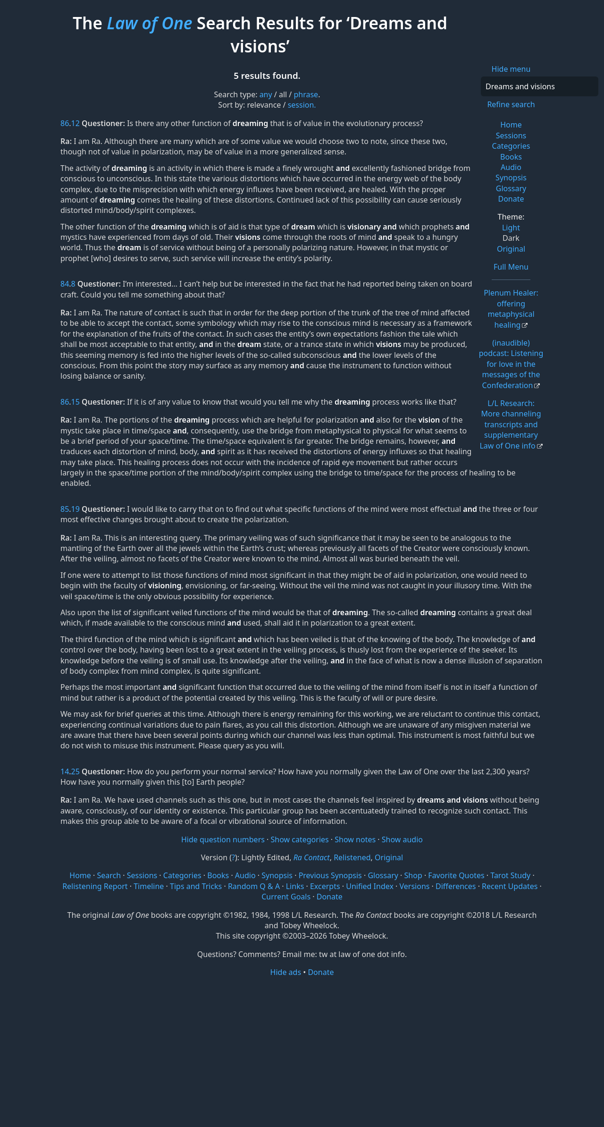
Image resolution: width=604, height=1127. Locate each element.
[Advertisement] (302, 1051)
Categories (511, 146)
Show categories (300, 839)
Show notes (355, 839)
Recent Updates (509, 886)
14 (64, 771)
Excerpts (325, 886)
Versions (415, 886)
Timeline (149, 886)
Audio (511, 167)
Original (511, 249)
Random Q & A (254, 886)
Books (511, 157)
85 (64, 509)
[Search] (539, 86)
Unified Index (370, 886)
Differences (456, 886)
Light (511, 227)
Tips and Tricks (196, 886)
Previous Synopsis (330, 875)
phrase (306, 94)
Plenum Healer (511, 309)
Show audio (402, 839)
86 (64, 123)
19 (75, 509)
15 (75, 402)
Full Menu (511, 267)
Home (511, 124)
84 (64, 284)
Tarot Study (510, 875)
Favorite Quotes (456, 875)
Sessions (511, 135)
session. (302, 105)
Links (295, 886)
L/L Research (510, 424)
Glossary (511, 188)
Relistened (352, 857)
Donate (511, 199)
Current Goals (285, 896)
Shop (413, 875)
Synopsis (511, 177)
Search (109, 875)
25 (75, 771)
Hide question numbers (223, 839)
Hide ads (286, 972)
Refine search (511, 104)
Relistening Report (94, 886)
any (266, 94)
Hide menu (511, 69)
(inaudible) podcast (511, 364)
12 (75, 123)
